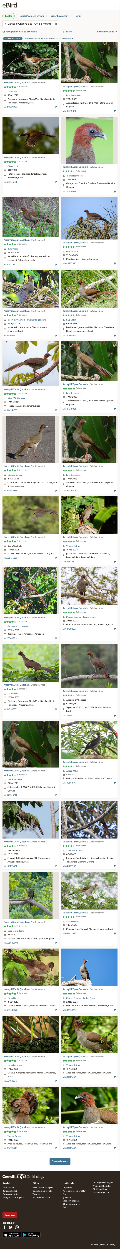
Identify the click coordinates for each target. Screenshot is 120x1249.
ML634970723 (69, 1010)
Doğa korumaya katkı (42, 1191)
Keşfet (6, 1183)
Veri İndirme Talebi (41, 1197)
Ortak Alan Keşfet (10, 1194)
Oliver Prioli (13, 166)
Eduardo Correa (15, 475)
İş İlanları (66, 1197)
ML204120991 (69, 191)
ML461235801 (10, 264)
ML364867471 (69, 335)
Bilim (35, 1183)
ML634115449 (10, 1148)
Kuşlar (8, 16)
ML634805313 (11, 1081)
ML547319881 (69, 409)
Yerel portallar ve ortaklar (74, 1191)
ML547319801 (69, 491)
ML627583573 (69, 562)
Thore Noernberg (74, 176)
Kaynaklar (67, 1188)
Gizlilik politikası (99, 1189)
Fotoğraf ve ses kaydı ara (13, 1197)
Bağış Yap (10, 1215)
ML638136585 (11, 558)
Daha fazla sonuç (60, 1161)
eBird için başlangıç (71, 1201)
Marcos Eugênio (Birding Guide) (81, 617)
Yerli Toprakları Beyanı (102, 1183)
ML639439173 (11, 1010)
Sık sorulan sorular (71, 1204)
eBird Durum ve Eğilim (42, 1188)
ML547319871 (69, 111)
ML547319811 (10, 795)
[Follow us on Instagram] (17, 1227)
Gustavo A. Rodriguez (18, 626)
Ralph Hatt (12, 91)
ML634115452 (69, 1077)
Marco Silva (13, 694)
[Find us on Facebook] (4, 1227)
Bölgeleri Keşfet (9, 1191)
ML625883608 (11, 943)
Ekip (64, 1194)
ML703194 (67, 716)
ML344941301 (10, 410)
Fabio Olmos (13, 998)
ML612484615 (10, 491)
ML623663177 (11, 335)
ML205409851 (11, 638)
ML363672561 (11, 107)
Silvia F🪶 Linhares (16, 398)
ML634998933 (69, 629)
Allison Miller (72, 771)
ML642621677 (69, 933)
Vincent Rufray (73, 546)
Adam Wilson (72, 921)
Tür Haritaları (8, 1188)
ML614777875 (69, 263)
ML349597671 (10, 709)
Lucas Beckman (15, 1065)
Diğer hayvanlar (59, 16)
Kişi (64, 1207)
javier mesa (13, 249)
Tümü (77, 16)
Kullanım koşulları (100, 1192)
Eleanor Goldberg (16, 931)
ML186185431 (10, 866)
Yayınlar (36, 1194)
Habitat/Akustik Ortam (31, 16)
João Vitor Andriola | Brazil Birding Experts (27, 320)
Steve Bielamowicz (74, 850)
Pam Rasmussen (73, 95)
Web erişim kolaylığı (101, 1186)
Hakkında (68, 1183)
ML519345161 (10, 182)
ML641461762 (69, 866)
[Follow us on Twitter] (10, 1227)
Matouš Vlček (72, 251)
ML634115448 (69, 1148)
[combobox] (31, 24)
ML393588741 (69, 783)
